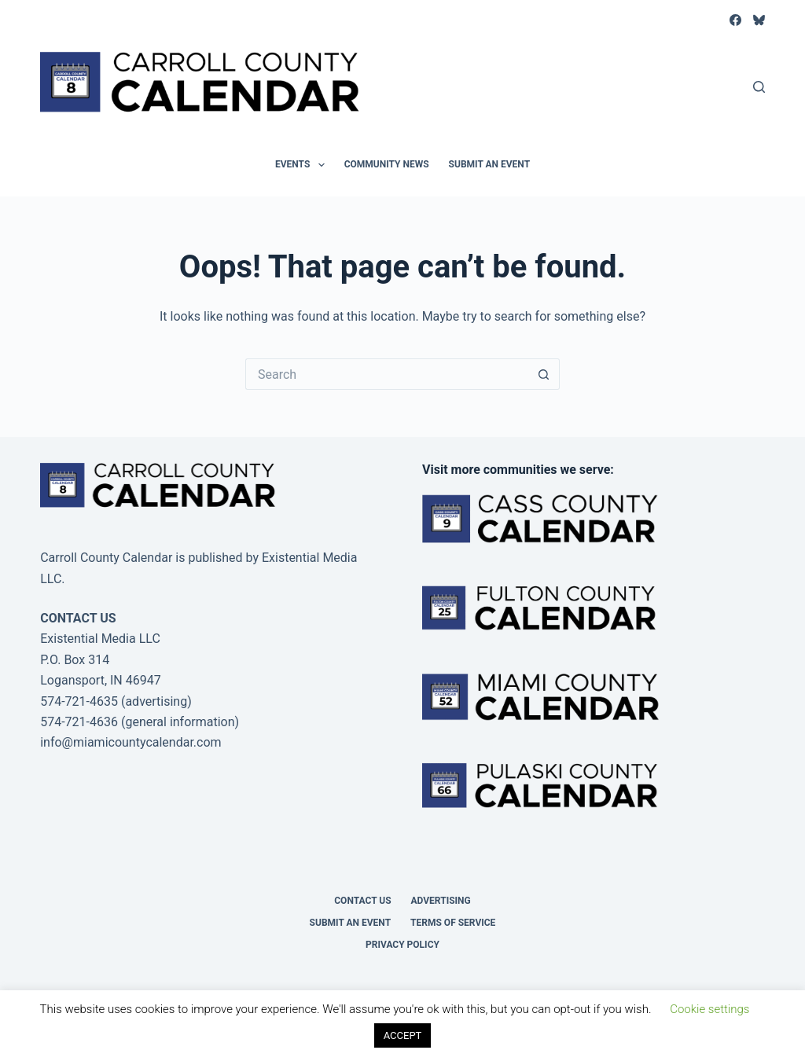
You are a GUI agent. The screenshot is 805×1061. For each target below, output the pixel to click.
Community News (386, 164)
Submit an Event (490, 164)
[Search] (759, 87)
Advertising (441, 900)
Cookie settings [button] (709, 1009)
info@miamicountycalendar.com (130, 742)
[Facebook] (735, 20)
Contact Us (362, 900)
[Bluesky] (759, 20)
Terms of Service (452, 922)
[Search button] (544, 374)
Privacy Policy (402, 944)
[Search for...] (386, 374)
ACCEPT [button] (403, 1035)
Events (303, 165)
